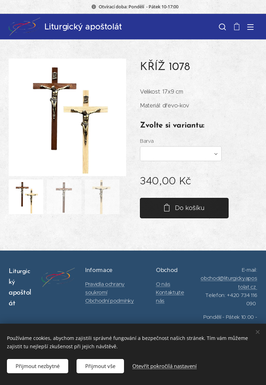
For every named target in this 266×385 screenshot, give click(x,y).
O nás (163, 283)
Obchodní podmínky (109, 300)
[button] (222, 26)
